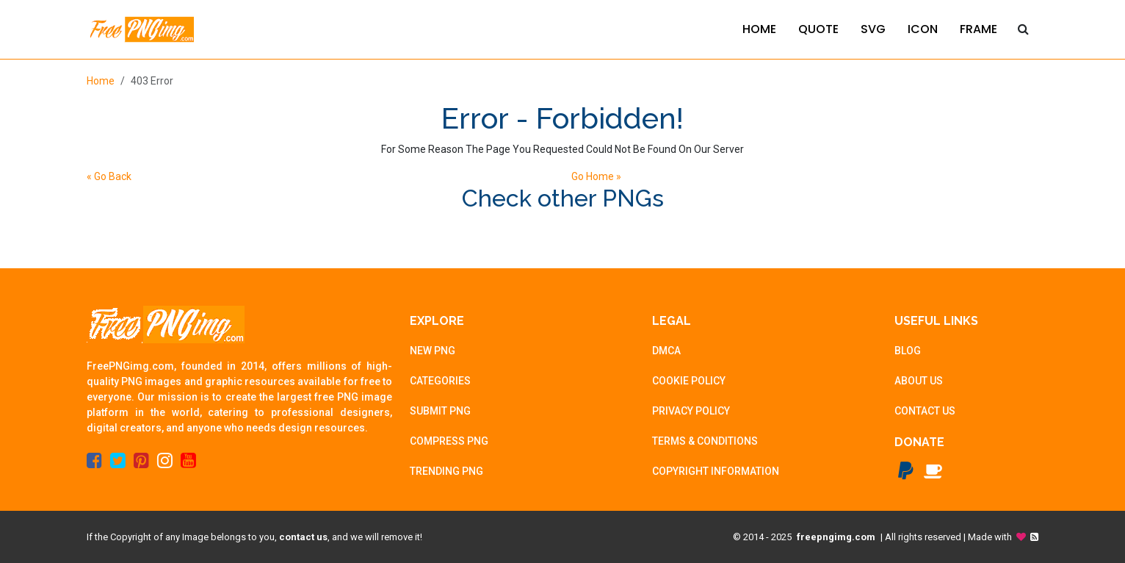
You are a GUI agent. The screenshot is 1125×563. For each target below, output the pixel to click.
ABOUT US (918, 381)
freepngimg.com (836, 536)
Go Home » (596, 176)
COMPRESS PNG (449, 441)
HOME (759, 29)
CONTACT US (924, 411)
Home (101, 81)
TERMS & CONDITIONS (705, 441)
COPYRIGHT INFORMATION (715, 471)
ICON (923, 29)
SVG (873, 29)
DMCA (666, 350)
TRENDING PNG (446, 471)
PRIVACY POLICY (691, 411)
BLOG (907, 350)
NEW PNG (432, 350)
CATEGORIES (440, 381)
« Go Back (109, 176)
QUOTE (818, 29)
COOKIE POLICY (689, 381)
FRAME (978, 29)
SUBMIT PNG (440, 411)
